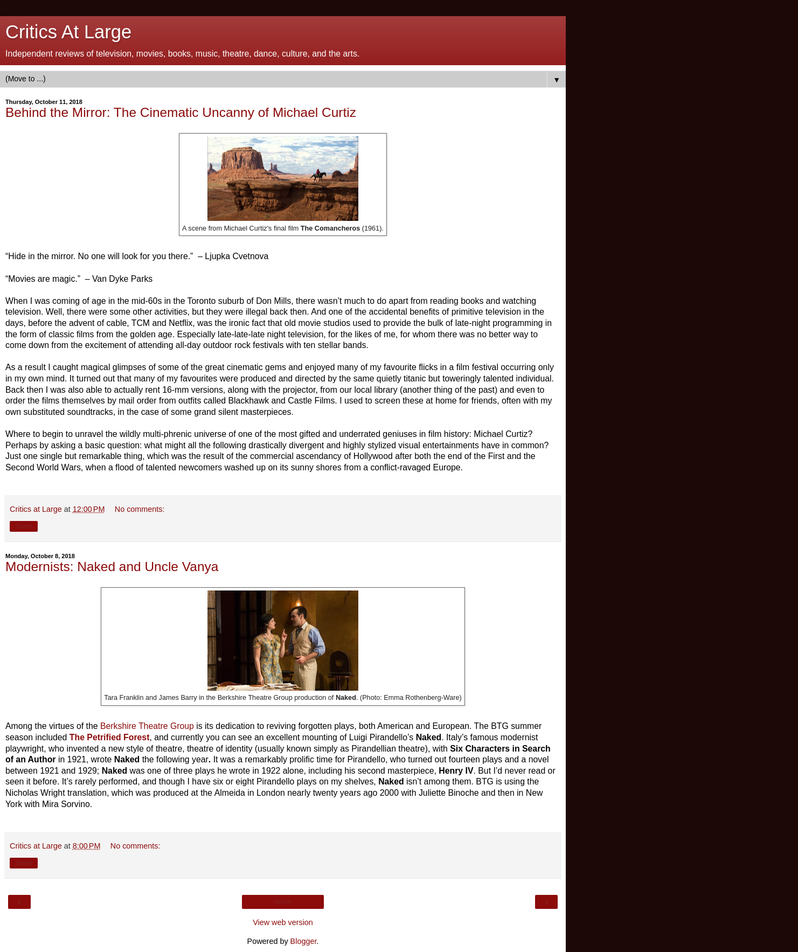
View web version (283, 922)
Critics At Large (68, 32)
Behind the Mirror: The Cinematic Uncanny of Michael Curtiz (180, 112)
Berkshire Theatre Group (147, 726)
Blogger (303, 941)
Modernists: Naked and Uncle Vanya (111, 566)
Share (23, 526)
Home (283, 902)
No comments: (140, 509)
